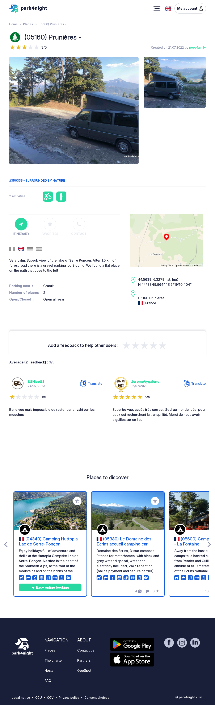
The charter (54, 660)
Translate (91, 383)
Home (13, 24)
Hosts (49, 670)
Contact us (85, 650)
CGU (38, 697)
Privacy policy (69, 697)
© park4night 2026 (189, 697)
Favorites (50, 226)
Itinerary (21, 226)
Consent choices (96, 697)
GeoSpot (84, 670)
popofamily (197, 47)
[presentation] (6, 544)
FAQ (48, 680)
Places (28, 24)
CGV (50, 697)
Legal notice (21, 697)
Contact (79, 226)
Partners (83, 660)
